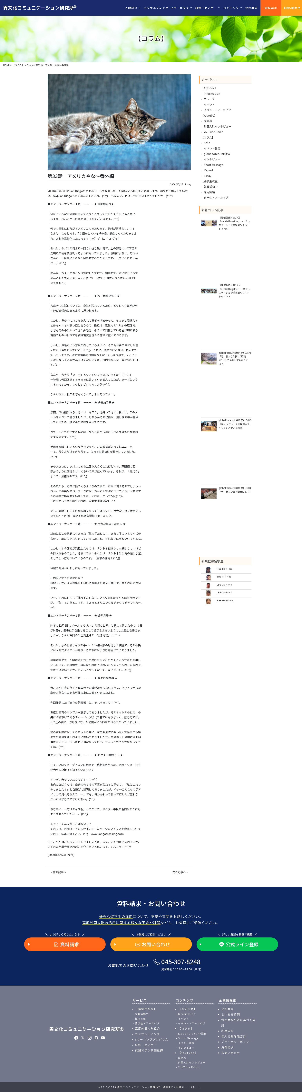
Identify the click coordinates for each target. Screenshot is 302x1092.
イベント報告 (212, 148)
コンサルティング (156, 8)
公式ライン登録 (238, 944)
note (207, 143)
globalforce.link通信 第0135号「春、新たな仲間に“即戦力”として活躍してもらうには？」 (235, 358)
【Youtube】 (209, 115)
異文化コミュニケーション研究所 (40, 7)
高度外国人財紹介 (147, 1028)
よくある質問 (230, 1014)
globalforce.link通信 (217, 154)
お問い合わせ (292, 8)
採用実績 (209, 192)
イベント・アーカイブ (217, 110)
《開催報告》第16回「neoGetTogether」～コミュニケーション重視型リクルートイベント (234, 290)
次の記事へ (179, 872)
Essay (188, 184)
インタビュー (212, 159)
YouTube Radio (213, 132)
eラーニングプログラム (151, 1039)
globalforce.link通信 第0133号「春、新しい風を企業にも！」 (235, 489)
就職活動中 (211, 187)
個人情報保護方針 (233, 1036)
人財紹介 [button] (131, 8)
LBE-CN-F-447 (224, 592)
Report (208, 170)
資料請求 (271, 8)
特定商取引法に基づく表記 (238, 1022)
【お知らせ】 (209, 88)
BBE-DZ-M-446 (225, 600)
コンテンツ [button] (231, 8)
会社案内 (251, 8)
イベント (209, 104)
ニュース (209, 99)
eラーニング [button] (180, 8)
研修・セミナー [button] (206, 8)
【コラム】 (208, 137)
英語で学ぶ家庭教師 (149, 1050)
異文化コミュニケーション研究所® (86, 1029)
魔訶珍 (208, 121)
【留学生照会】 (210, 181)
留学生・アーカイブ (216, 198)
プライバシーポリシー (237, 1042)
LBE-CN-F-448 (224, 584)
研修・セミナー (146, 1045)
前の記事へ (59, 872)
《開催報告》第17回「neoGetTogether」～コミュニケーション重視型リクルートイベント (234, 223)
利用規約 (227, 1031)
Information (212, 93)
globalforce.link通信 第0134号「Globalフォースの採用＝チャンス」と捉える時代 (235, 423)
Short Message (213, 165)
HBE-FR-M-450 (224, 568)
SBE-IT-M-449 (224, 576)
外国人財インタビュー (217, 126)
